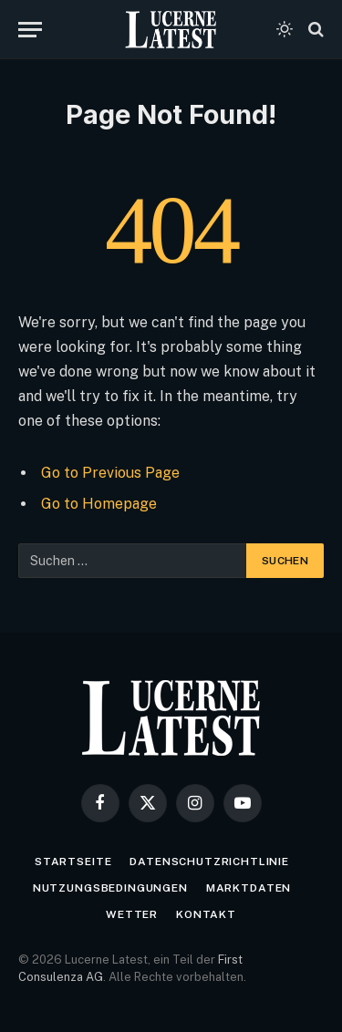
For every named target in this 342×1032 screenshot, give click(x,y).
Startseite (73, 861)
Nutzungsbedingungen (110, 888)
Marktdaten (248, 888)
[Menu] (30, 29)
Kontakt (206, 914)
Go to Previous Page (110, 472)
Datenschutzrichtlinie (209, 861)
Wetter (132, 914)
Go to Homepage (99, 503)
